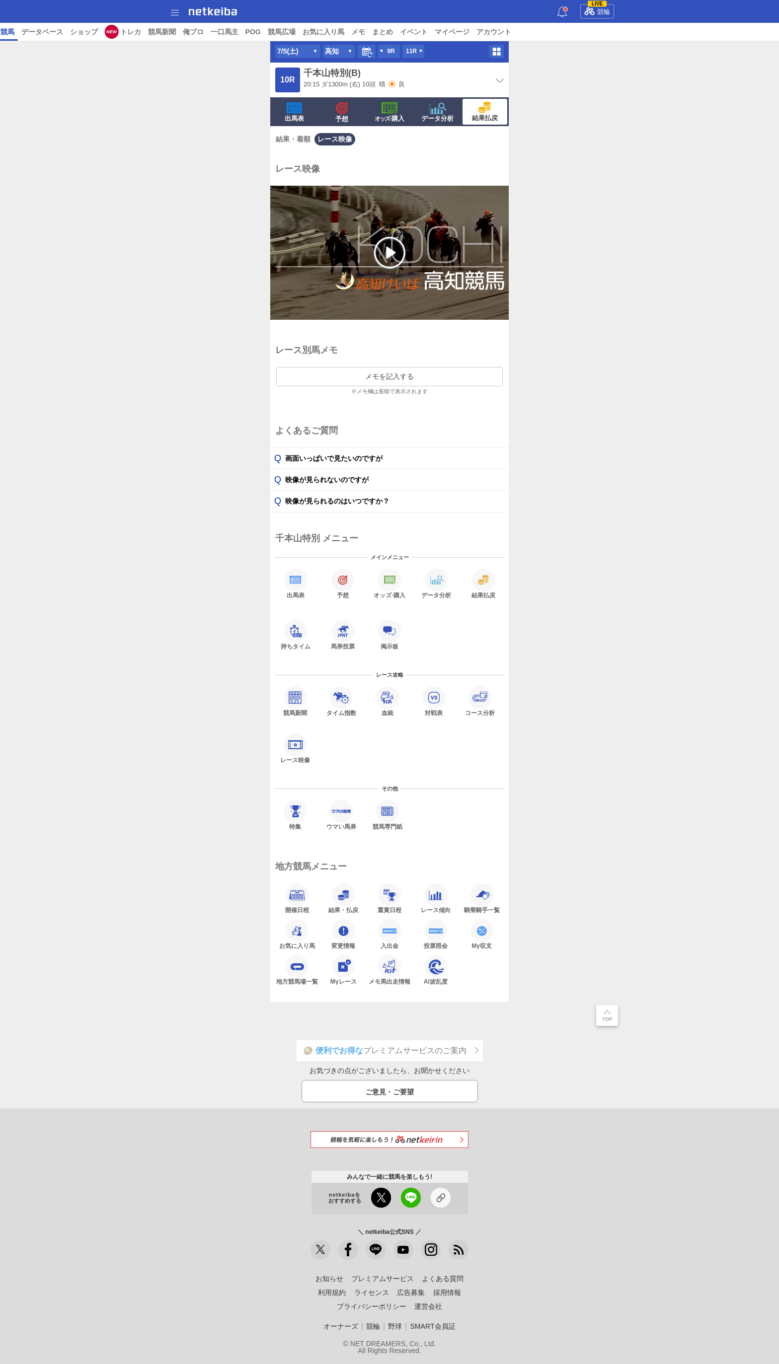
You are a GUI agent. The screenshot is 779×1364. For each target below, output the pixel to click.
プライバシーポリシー (371, 1306)
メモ (641, 32)
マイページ (735, 32)
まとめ (665, 32)
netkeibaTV (244, 32)
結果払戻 (485, 112)
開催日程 (297, 898)
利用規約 (332, 1292)
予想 (131, 32)
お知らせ (329, 1279)
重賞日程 (389, 898)
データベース (325, 32)
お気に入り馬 (606, 32)
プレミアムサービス (382, 1279)
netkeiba (213, 11)
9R (390, 51)
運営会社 (428, 1306)
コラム (208, 32)
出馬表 (294, 112)
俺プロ (476, 32)
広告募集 (411, 1292)
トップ (13, 32)
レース (76, 32)
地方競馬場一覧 (297, 970)
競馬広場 (565, 32)
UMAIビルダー (168, 32)
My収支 (481, 934)
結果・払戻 (343, 898)
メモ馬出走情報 (389, 970)
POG (536, 32)
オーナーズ (340, 1326)
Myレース (343, 970)
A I (98, 32)
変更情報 (343, 934)
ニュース (45, 32)
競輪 (597, 9)
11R (411, 51)
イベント (697, 32)
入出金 (389, 934)
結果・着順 (293, 139)
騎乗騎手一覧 (482, 898)
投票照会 (436, 934)
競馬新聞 (445, 32)
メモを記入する (389, 376)
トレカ (413, 32)
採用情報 (447, 1292)
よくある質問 (443, 1279)
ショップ (367, 32)
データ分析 (437, 112)
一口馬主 (508, 32)
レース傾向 (436, 898)
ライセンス (371, 1292)
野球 (395, 1326)
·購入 (389, 112)
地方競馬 (284, 32)
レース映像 (334, 139)
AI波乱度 (436, 970)
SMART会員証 (432, 1326)
